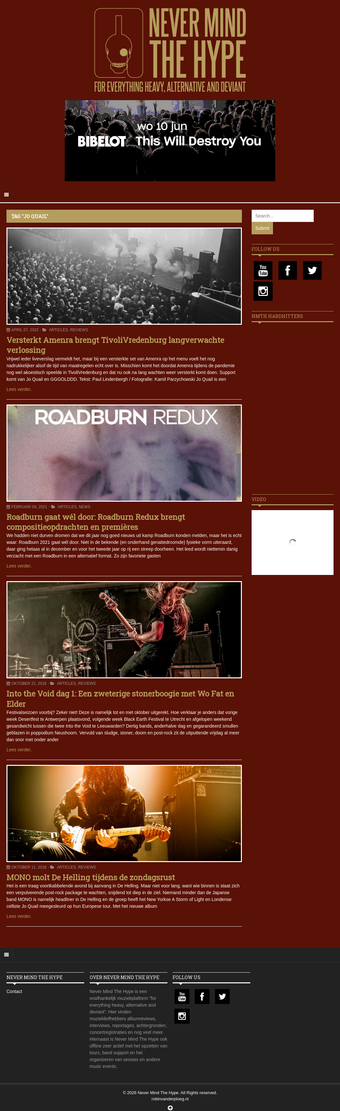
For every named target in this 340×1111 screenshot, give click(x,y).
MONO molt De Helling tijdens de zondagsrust (90, 877)
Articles (58, 330)
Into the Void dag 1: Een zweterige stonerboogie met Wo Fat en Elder (120, 698)
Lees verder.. (19, 389)
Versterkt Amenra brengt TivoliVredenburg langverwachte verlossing (115, 345)
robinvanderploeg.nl (170, 1098)
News (84, 507)
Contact (14, 991)
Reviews (79, 330)
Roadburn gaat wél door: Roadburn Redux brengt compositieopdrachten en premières (95, 522)
